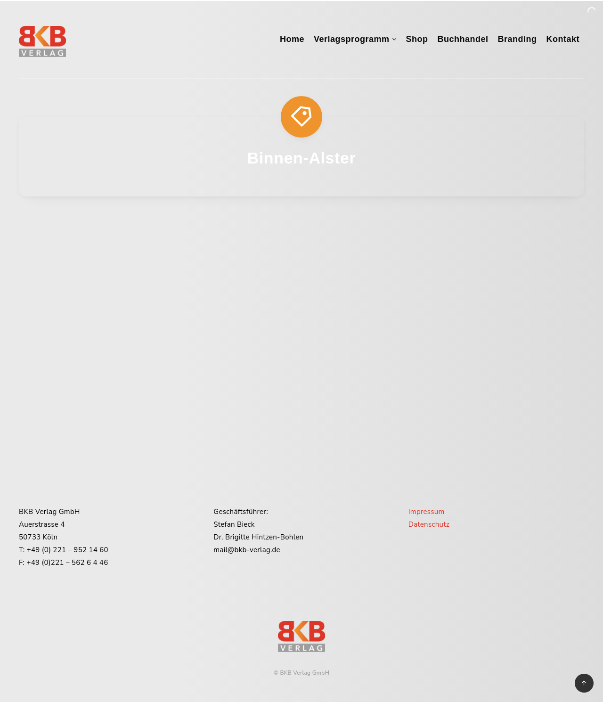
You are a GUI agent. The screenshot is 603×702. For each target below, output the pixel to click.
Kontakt (563, 39)
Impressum (426, 511)
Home (292, 39)
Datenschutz (428, 524)
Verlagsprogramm (352, 39)
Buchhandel (462, 39)
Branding (517, 39)
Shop (417, 39)
